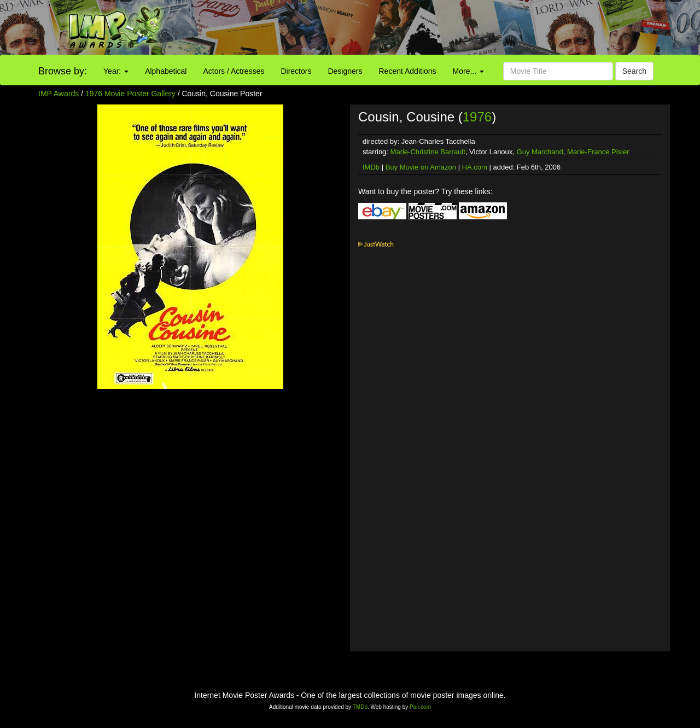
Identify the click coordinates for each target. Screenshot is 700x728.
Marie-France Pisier (598, 152)
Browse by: (62, 71)
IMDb (371, 167)
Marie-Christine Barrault (427, 152)
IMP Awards (58, 93)
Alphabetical (165, 71)
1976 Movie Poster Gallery (130, 93)
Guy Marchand (540, 152)
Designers (345, 71)
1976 (477, 116)
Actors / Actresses (233, 71)
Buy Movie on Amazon (421, 167)
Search (634, 71)
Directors (296, 71)
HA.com (474, 167)
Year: (116, 71)
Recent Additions (407, 71)
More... (468, 71)
